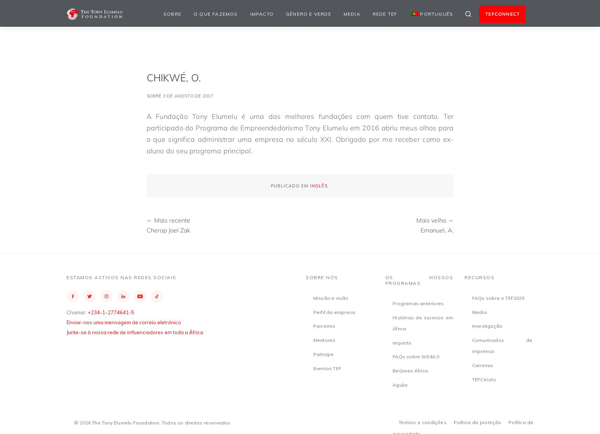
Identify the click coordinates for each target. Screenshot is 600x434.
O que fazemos (216, 14)
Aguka (400, 385)
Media (352, 14)
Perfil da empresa (334, 312)
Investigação (487, 326)
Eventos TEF (327, 368)
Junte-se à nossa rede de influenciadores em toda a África (135, 332)
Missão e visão (331, 298)
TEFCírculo (484, 379)
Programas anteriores (418, 303)
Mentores (324, 340)
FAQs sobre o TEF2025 (498, 298)
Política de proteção (478, 422)
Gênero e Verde (308, 14)
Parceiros (324, 326)
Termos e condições (423, 422)
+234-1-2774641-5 (111, 312)
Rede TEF (385, 14)
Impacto (262, 14)
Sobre (172, 14)
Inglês (319, 186)
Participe (323, 354)
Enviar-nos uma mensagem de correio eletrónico (124, 322)
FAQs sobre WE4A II (416, 356)
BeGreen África (410, 371)
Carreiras (483, 365)
